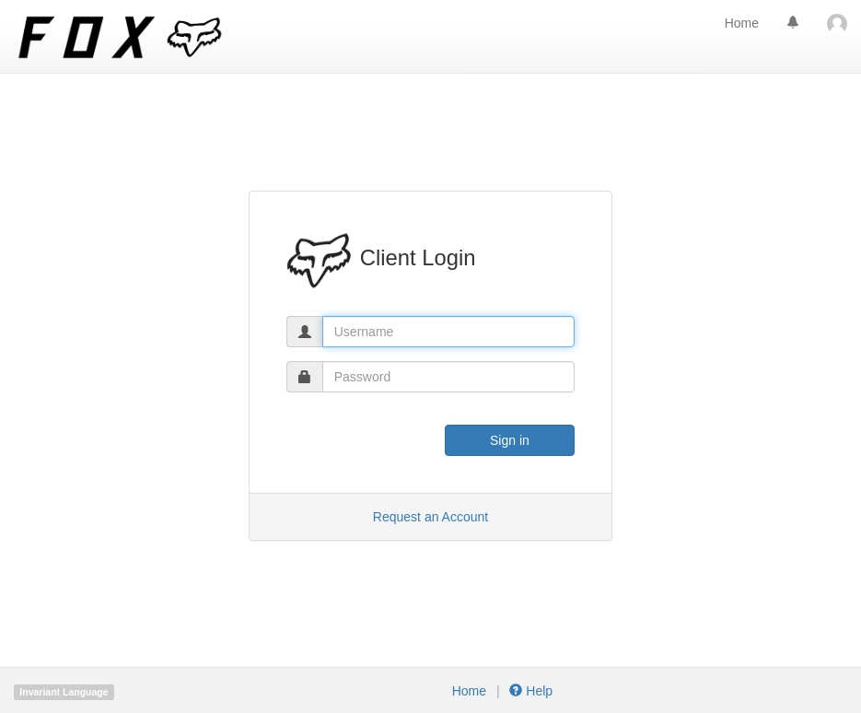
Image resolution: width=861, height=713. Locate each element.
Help (529, 691)
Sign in (509, 440)
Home (742, 23)
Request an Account (430, 516)
